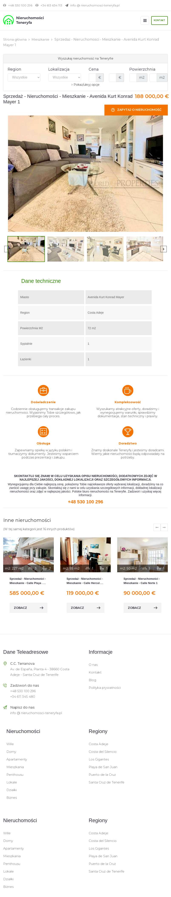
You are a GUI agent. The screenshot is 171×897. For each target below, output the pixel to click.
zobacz (28, 607)
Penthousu (14, 774)
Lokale (11, 782)
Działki (11, 790)
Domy (11, 751)
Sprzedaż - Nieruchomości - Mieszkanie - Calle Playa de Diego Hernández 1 (28, 583)
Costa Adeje (98, 744)
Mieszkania (15, 767)
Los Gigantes (99, 759)
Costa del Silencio (103, 751)
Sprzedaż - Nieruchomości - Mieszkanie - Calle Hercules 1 (85, 583)
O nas (93, 664)
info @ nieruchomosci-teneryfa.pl (36, 713)
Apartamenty (16, 759)
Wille (10, 744)
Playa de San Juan (103, 767)
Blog (92, 680)
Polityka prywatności (105, 687)
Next (163, 249)
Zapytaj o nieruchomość (136, 109)
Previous (7, 249)
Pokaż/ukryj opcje (87, 84)
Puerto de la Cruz (102, 774)
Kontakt (159, 20)
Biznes (11, 797)
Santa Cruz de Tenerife (106, 782)
